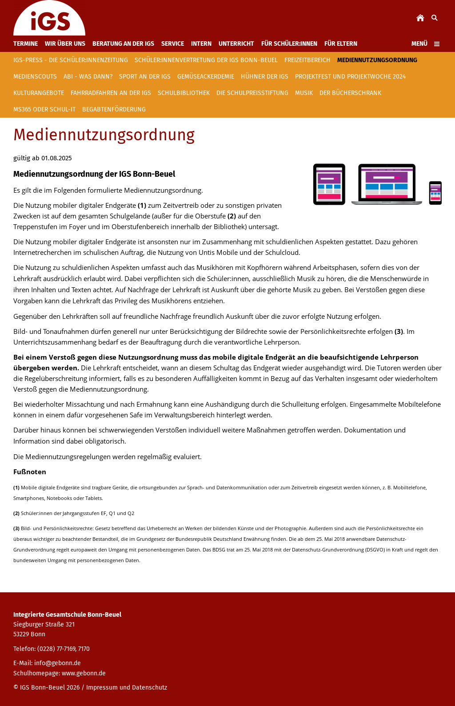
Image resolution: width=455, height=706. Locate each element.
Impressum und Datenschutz (126, 687)
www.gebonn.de (84, 673)
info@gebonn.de (57, 663)
